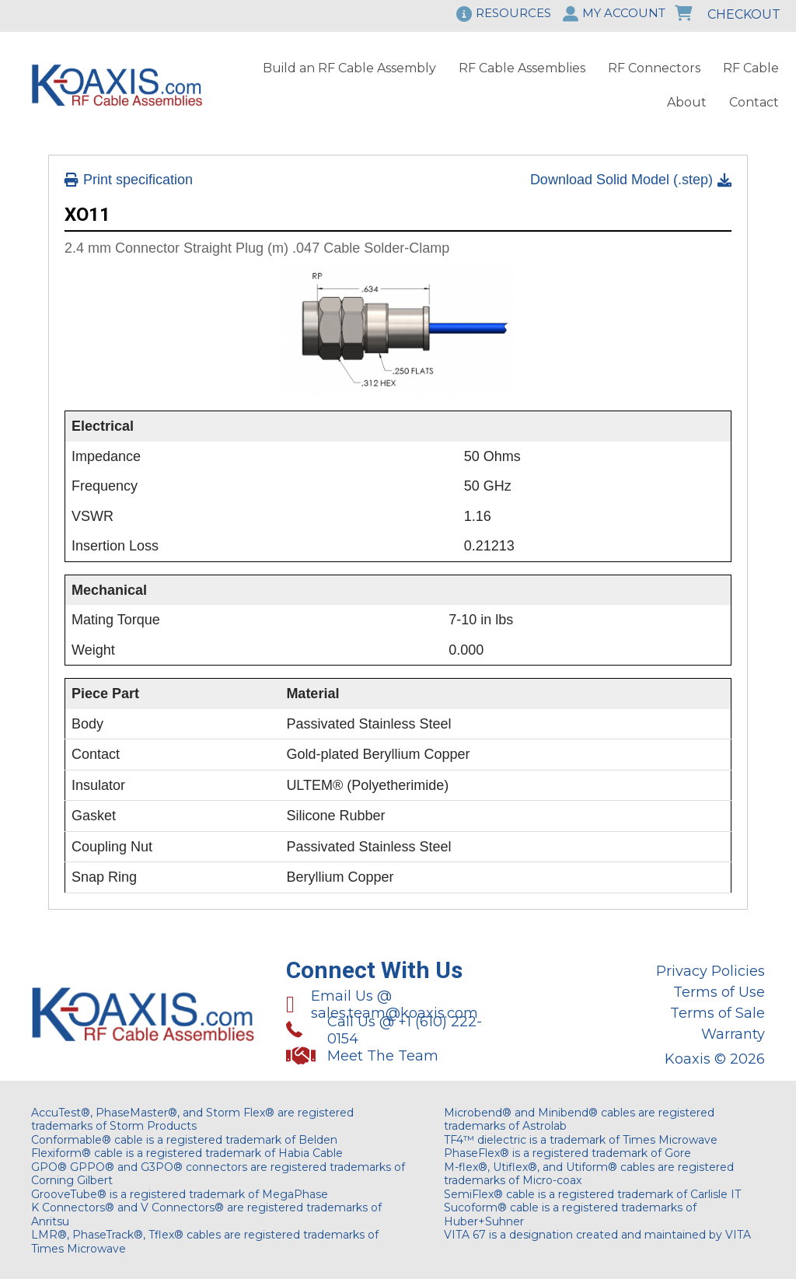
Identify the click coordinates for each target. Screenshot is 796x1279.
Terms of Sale (717, 1013)
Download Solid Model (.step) (630, 179)
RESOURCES (513, 12)
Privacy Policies (710, 971)
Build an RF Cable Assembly (349, 68)
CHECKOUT (727, 14)
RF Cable (751, 68)
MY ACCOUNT (623, 12)
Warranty (733, 1034)
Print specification (129, 179)
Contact (754, 102)
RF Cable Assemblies (522, 68)
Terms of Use (719, 992)
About (687, 102)
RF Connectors (654, 68)
